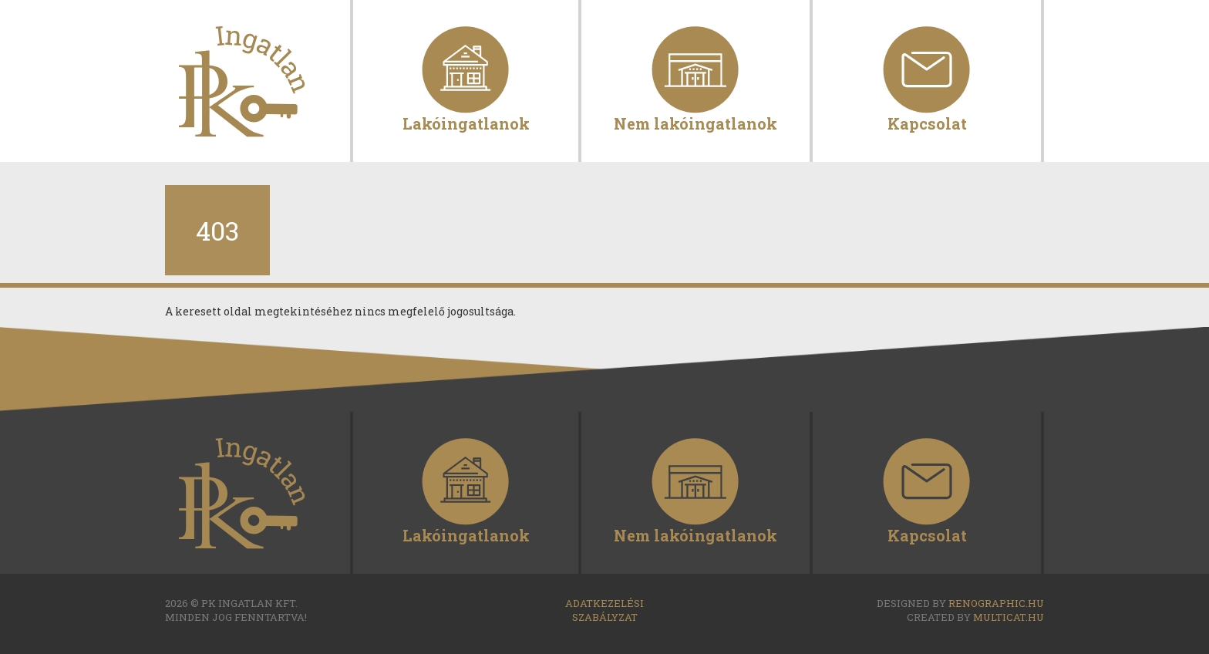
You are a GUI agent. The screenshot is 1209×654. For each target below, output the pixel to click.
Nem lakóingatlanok (695, 122)
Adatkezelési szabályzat (604, 610)
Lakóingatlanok (466, 122)
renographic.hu (996, 603)
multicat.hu (1008, 617)
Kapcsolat (927, 122)
